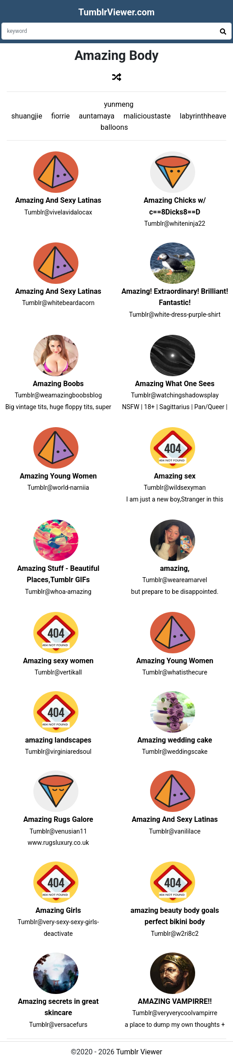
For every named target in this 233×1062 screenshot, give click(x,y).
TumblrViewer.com (116, 12)
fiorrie (60, 116)
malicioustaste (147, 116)
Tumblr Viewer (139, 1052)
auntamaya (96, 116)
